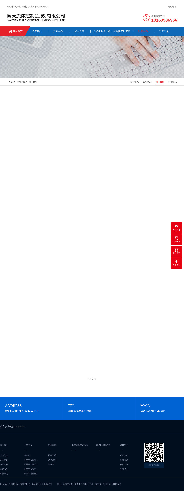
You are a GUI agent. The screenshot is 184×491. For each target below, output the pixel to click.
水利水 (51, 464)
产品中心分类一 (31, 460)
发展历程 (4, 464)
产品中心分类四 (31, 473)
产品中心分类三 (31, 469)
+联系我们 (20, 426)
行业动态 (147, 82)
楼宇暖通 (52, 455)
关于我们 (37, 31)
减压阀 (27, 455)
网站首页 (18, 31)
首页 (11, 82)
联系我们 (164, 31)
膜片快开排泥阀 (121, 31)
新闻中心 (143, 31)
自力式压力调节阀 (100, 31)
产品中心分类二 (31, 464)
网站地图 (172, 6)
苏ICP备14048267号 (112, 484)
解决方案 (79, 31)
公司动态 (134, 82)
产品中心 (58, 31)
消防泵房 (52, 460)
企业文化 (4, 460)
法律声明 (4, 473)
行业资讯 (172, 82)
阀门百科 (33, 82)
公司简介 (4, 455)
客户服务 (4, 469)
